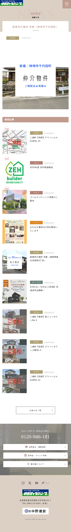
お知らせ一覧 (35, 410)
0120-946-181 (35, 436)
